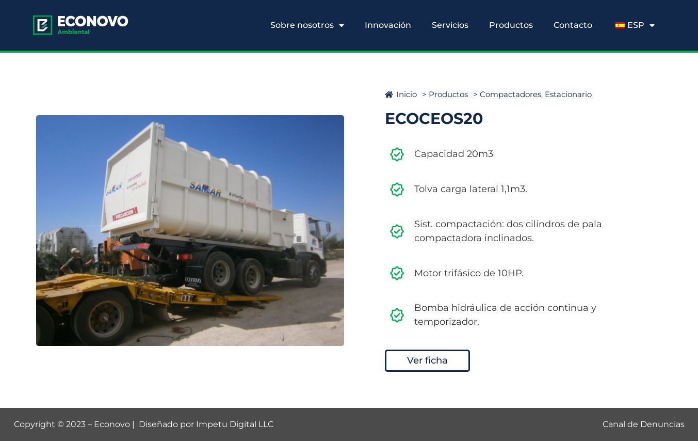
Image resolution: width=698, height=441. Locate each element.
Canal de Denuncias (644, 424)
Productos (511, 25)
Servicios (450, 25)
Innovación (388, 25)
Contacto (573, 25)
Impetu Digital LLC (234, 424)
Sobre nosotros (307, 25)
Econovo (112, 424)
